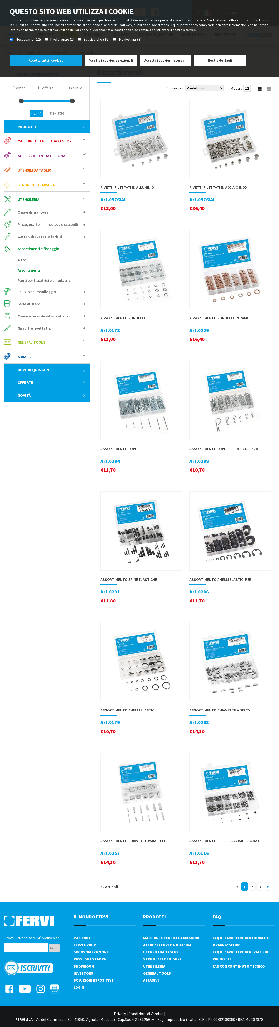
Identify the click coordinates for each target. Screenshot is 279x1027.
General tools (31, 342)
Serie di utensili (30, 303)
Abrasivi (25, 356)
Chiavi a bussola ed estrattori (43, 316)
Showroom (84, 966)
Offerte (52, 382)
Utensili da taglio (34, 170)
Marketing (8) (130, 39)
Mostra (236, 88)
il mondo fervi (91, 917)
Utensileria (28, 199)
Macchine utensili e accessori (45, 140)
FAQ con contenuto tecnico (239, 966)
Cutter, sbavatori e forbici (40, 236)
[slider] (21, 101)
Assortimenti (29, 270)
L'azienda (82, 938)
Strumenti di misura (36, 184)
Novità (52, 395)
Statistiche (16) (97, 39)
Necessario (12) (28, 39)
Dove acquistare (52, 369)
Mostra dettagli (220, 61)
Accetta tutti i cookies (46, 61)
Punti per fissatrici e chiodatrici (44, 280)
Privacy (120, 1013)
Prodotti (52, 126)
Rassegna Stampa (90, 959)
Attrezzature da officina (41, 155)
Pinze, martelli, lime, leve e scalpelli (48, 224)
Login (79, 987)
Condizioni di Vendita (146, 1013)
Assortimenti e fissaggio (38, 248)
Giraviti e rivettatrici (35, 328)
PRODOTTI (154, 917)
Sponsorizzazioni (91, 952)
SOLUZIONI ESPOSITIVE (93, 980)
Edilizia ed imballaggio (37, 291)
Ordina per (174, 88)
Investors (83, 973)
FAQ (217, 917)
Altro (22, 259)
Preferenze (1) (62, 39)
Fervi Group (85, 945)
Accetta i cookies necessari (165, 61)
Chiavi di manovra (33, 212)
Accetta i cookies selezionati (111, 61)
